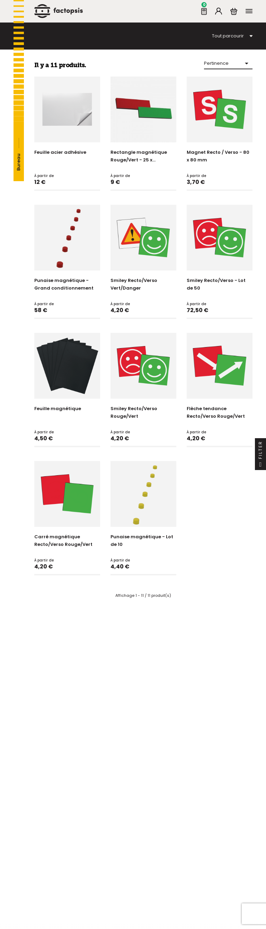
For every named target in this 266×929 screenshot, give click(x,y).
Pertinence (227, 63)
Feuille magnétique (57, 408)
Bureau (18, 162)
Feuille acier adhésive (60, 152)
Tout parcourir (228, 36)
